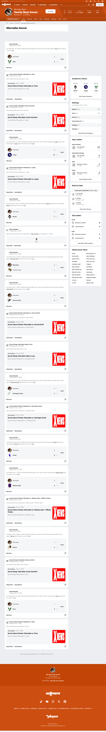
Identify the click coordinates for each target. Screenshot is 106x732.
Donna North (9, 289)
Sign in (100, 5)
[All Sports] (61, 4)
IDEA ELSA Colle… (77, 272)
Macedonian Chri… (91, 253)
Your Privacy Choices (77, 708)
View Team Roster (86, 209)
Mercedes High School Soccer (28, 23)
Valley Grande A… (91, 275)
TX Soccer (17, 23)
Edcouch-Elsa (34, 234)
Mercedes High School (53, 671)
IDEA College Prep (76, 269)
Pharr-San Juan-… (91, 259)
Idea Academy (75, 267)
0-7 (25, 205)
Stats (40, 19)
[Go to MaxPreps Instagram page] (53, 701)
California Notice (63, 708)
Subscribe (33, 708)
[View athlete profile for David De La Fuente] (86, 161)
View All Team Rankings (85, 133)
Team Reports (11, 83)
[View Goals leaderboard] (93, 234)
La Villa (74, 283)
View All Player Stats (86, 179)
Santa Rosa (89, 272)
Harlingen (74, 125)
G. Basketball (53, 5)
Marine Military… (91, 256)
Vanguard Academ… (91, 277)
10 (54, 155)
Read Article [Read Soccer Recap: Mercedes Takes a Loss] (9, 369)
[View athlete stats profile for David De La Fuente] (79, 223)
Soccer (11, 23)
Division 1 (74, 117)
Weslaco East (59, 472)
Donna (12, 536)
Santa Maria (89, 269)
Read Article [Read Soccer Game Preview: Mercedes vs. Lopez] (9, 192)
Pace (56, 48)
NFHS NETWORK (20, 1)
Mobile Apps (25, 708)
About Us (17, 708)
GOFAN (12, 1)
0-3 (34, 382)
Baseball (33, 5)
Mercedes (13, 57)
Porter (55, 442)
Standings (46, 19)
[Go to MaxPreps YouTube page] (47, 701)
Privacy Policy (42, 708)
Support (88, 708)
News (59, 19)
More (65, 19)
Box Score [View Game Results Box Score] (9, 67)
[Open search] (89, 4)
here (95, 190)
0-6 (18, 474)
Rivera (48, 203)
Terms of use (52, 708)
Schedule (29, 19)
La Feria (74, 280)
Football (25, 5)
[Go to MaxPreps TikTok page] (41, 701)
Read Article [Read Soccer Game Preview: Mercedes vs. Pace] (9, 99)
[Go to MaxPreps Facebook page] (65, 701)
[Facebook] (102, 1)
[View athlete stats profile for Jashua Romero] (79, 226)
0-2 (13, 50)
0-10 (33, 143)
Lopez (56, 142)
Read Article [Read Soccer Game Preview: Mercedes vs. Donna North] (9, 337)
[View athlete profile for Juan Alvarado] (86, 144)
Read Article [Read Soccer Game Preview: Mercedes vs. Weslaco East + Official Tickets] (9, 523)
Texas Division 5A (76, 121)
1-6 (29, 536)
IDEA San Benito (76, 275)
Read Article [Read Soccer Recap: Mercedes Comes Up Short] (9, 130)
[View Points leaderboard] (93, 222)
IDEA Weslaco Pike (77, 277)
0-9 (28, 289)
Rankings (53, 19)
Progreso (88, 264)
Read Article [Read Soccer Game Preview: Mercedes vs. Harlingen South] (9, 431)
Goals (73, 231)
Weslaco (88, 280)
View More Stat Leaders (86, 243)
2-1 (33, 259)
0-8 (33, 444)
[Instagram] (94, 1)
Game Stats (9, 245)
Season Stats (17, 245)
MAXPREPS (5, 1)
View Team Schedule (86, 96)
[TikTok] (86, 1)
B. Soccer (17, 5)
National (74, 109)
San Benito (89, 267)
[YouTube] (90, 1)
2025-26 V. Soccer (13, 19)
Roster (35, 19)
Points (73, 219)
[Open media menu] (93, 4)
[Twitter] (98, 1)
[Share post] (65, 67)
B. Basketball (42, 5)
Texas (73, 113)
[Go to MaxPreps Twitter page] (59, 701)
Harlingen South (15, 382)
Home (23, 19)
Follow (50, 11)
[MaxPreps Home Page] (7, 23)
